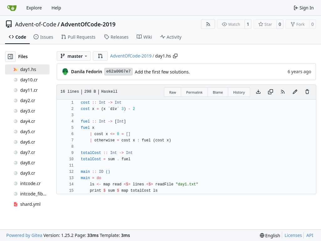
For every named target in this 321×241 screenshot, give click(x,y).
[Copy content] (271, 92)
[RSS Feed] (208, 24)
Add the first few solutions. (162, 72)
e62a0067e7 (118, 71)
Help (56, 8)
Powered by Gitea (24, 235)
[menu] (270, 235)
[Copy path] (175, 56)
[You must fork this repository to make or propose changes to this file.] (295, 92)
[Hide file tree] (10, 56)
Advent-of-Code (35, 24)
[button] (100, 56)
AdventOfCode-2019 (88, 24)
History (239, 92)
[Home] (12, 8)
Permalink (194, 92)
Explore (34, 8)
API (309, 235)
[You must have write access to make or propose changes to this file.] (307, 92)
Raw (172, 92)
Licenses (293, 235)
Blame (218, 92)
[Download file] (258, 92)
